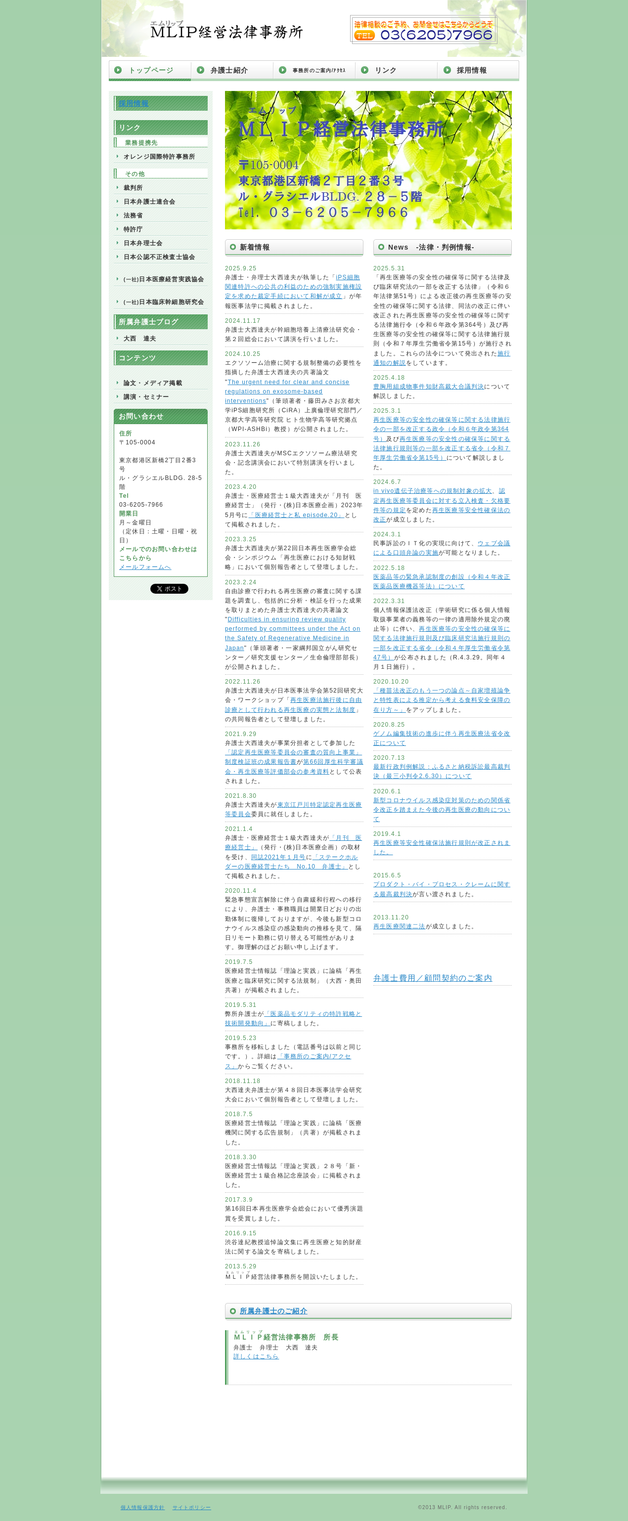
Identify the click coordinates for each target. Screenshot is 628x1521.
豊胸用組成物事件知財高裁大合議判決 (428, 386)
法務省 (133, 215)
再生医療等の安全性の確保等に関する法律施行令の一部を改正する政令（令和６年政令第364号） (441, 429)
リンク (386, 70)
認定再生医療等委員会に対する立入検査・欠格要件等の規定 (441, 500)
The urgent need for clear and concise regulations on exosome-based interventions (287, 391)
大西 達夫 (140, 338)
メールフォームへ (145, 567)
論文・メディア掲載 (153, 383)
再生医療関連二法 (399, 926)
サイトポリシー (192, 1507)
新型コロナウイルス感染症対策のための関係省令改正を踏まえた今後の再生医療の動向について (441, 810)
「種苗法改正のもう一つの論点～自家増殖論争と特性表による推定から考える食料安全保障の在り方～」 (441, 700)
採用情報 (472, 70)
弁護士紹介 (229, 70)
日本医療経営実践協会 (164, 279)
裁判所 (133, 187)
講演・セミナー (146, 396)
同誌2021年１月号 (278, 857)
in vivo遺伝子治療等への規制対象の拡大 (432, 490)
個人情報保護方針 (143, 1507)
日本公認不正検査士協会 (159, 257)
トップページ (151, 70)
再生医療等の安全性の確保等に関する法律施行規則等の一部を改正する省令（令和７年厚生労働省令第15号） (441, 448)
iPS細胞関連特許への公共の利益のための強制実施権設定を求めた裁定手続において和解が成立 (293, 287)
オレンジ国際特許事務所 (159, 156)
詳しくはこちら (256, 1356)
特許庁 (133, 229)
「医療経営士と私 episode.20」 (296, 515)
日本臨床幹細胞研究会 (164, 302)
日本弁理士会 (143, 243)
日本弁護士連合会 (150, 201)
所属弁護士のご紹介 (274, 1311)
